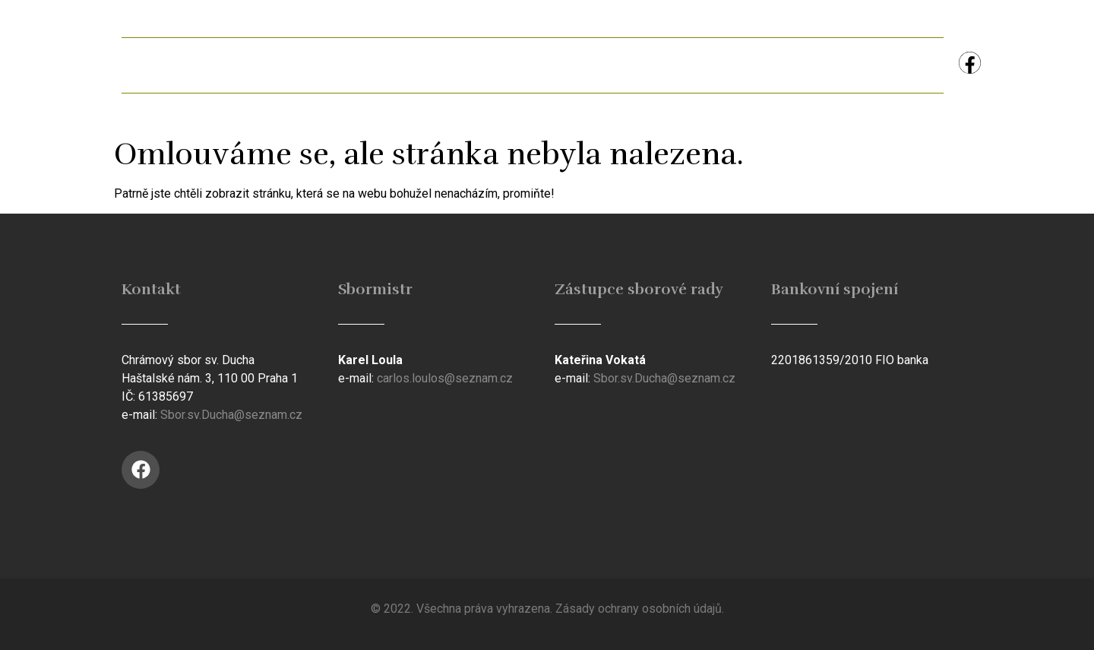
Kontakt (895, 65)
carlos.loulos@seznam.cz (445, 378)
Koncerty (793, 65)
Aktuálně (255, 65)
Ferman (353, 65)
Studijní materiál (667, 65)
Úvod (163, 65)
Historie (544, 65)
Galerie (449, 65)
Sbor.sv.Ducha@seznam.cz (231, 414)
